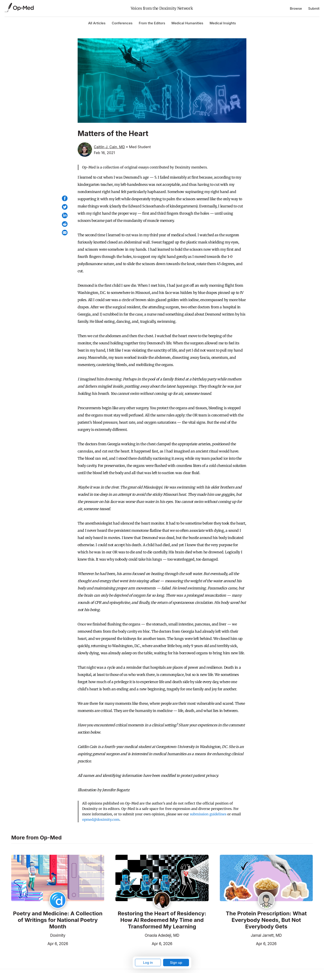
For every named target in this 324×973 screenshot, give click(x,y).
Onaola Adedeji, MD (162, 935)
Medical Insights (222, 23)
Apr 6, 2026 (39, 943)
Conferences (122, 23)
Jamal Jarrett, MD (266, 935)
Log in (148, 962)
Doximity (57, 935)
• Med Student (138, 147)
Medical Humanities (187, 23)
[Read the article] (57, 878)
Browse (296, 8)
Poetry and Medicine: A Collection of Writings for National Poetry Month (57, 920)
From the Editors (152, 23)
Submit (314, 8)
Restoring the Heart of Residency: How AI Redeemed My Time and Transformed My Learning (162, 920)
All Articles (97, 23)
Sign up (176, 962)
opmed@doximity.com (100, 819)
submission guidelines (208, 814)
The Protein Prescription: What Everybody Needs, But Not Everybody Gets (266, 920)
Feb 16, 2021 (104, 152)
